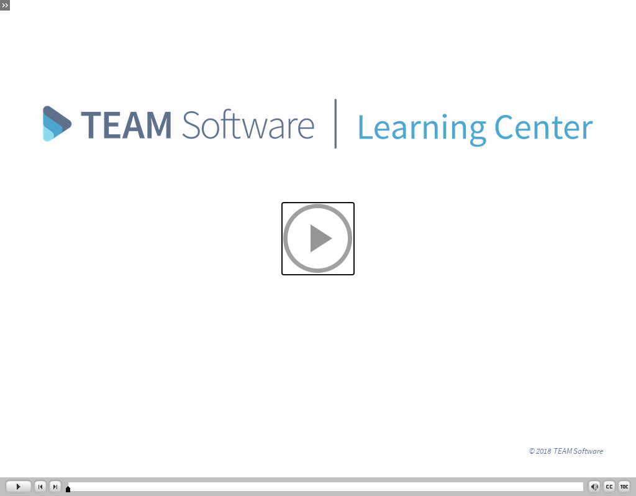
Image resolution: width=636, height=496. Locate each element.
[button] (318, 239)
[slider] (68, 489)
